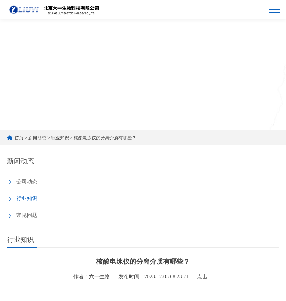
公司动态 (26, 181)
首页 (19, 137)
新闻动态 (37, 137)
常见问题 (26, 215)
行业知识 (60, 137)
